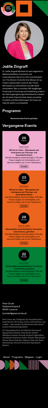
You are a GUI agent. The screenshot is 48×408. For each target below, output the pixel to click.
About (6, 359)
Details (24, 166)
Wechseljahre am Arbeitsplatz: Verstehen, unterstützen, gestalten (24, 230)
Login (39, 359)
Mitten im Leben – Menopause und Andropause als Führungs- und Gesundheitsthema (24, 152)
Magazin (29, 359)
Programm (17, 359)
